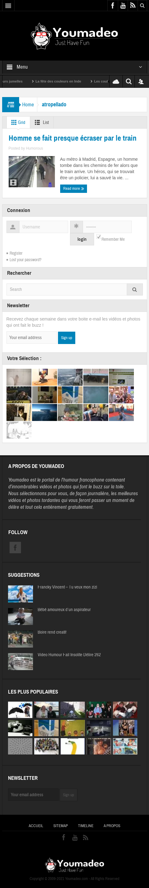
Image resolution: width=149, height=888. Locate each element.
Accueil (36, 825)
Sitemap (60, 825)
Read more (73, 188)
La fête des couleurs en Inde (68, 81)
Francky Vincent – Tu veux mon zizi (67, 587)
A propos (112, 825)
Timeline (85, 825)
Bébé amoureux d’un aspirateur (64, 610)
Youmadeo (18, 480)
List (40, 122)
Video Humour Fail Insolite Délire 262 (69, 655)
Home (28, 104)
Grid (17, 122)
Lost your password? (25, 260)
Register (16, 253)
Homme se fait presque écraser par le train (73, 138)
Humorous (34, 148)
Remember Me (113, 239)
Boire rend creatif (52, 632)
